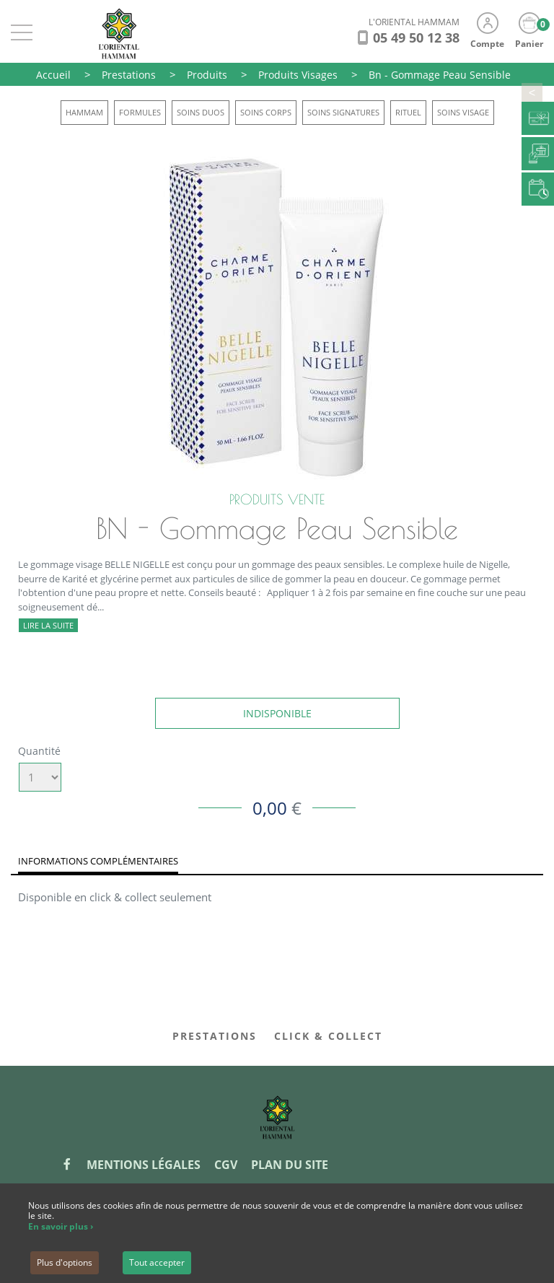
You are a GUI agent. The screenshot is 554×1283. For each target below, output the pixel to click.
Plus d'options (64, 1262)
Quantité (39, 751)
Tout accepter (157, 1262)
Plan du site (289, 1165)
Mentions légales (144, 1165)
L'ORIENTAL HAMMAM (414, 22)
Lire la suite (48, 625)
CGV (225, 1165)
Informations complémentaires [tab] (98, 860)
